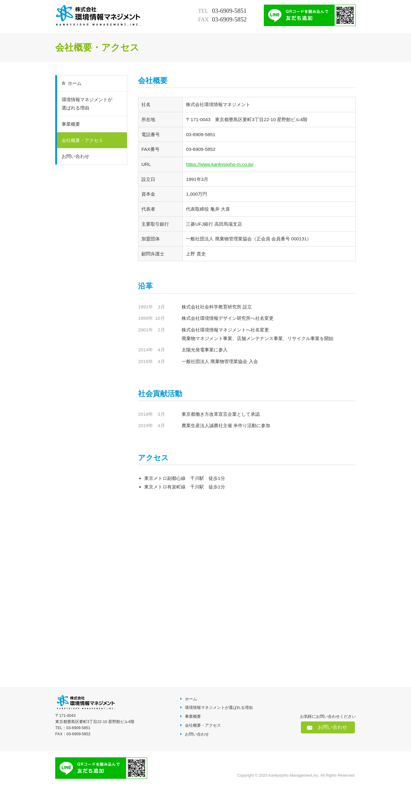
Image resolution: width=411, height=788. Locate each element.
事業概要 (71, 124)
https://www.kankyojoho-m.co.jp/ (219, 164)
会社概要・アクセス (82, 140)
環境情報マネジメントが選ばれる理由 (87, 104)
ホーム (75, 83)
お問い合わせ (75, 156)
